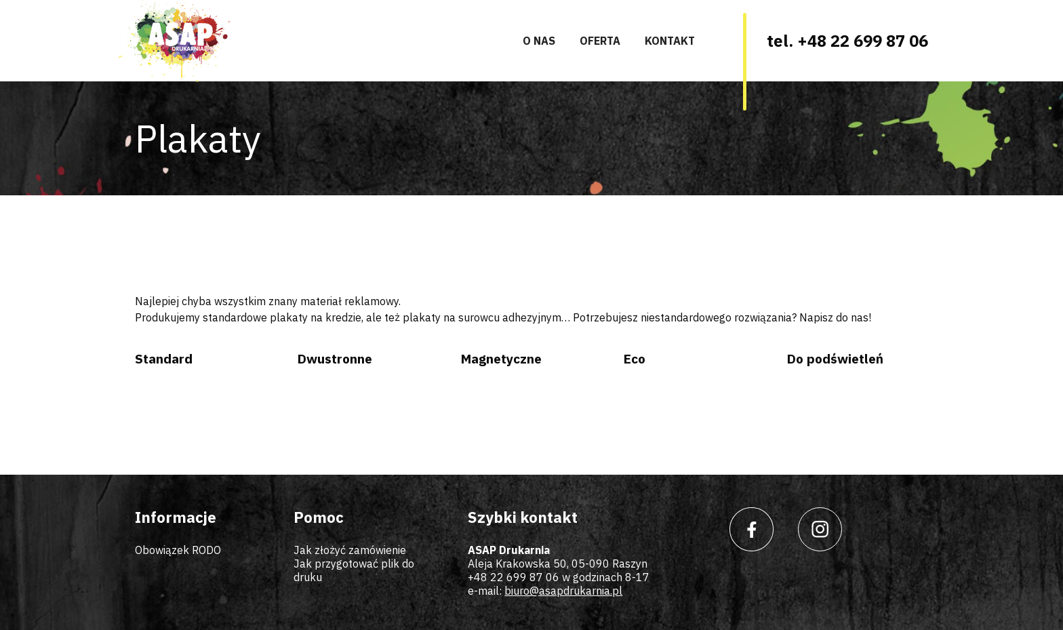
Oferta (600, 40)
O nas (539, 40)
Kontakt (670, 40)
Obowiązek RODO (178, 550)
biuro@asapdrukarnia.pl (563, 590)
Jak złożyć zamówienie (350, 550)
